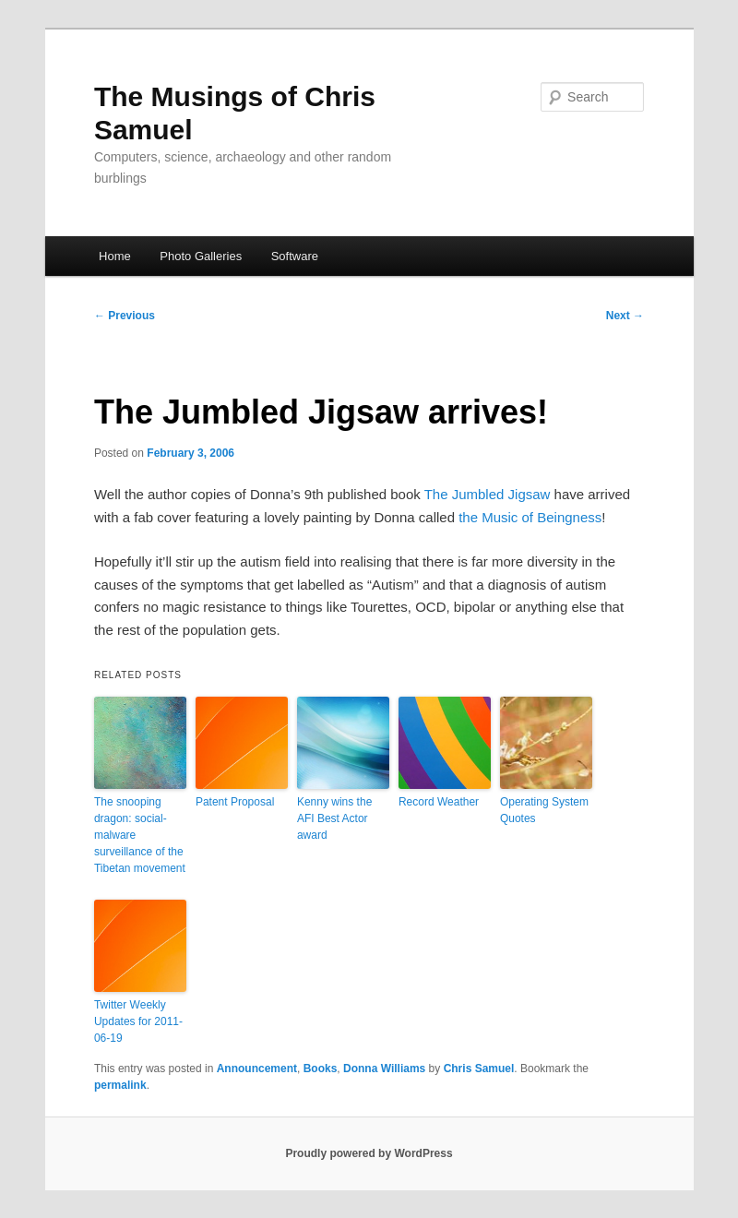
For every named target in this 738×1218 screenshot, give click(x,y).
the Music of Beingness (529, 517)
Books (321, 1068)
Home (115, 256)
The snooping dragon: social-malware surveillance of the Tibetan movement (139, 835)
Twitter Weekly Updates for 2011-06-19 (138, 1021)
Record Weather (439, 801)
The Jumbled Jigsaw (487, 494)
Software (294, 256)
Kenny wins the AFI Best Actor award (334, 818)
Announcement (257, 1068)
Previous (124, 315)
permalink (120, 1085)
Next (625, 315)
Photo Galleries (201, 256)
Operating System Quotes (544, 810)
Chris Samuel (479, 1068)
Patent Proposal (235, 801)
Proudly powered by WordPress (368, 1153)
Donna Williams (384, 1068)
